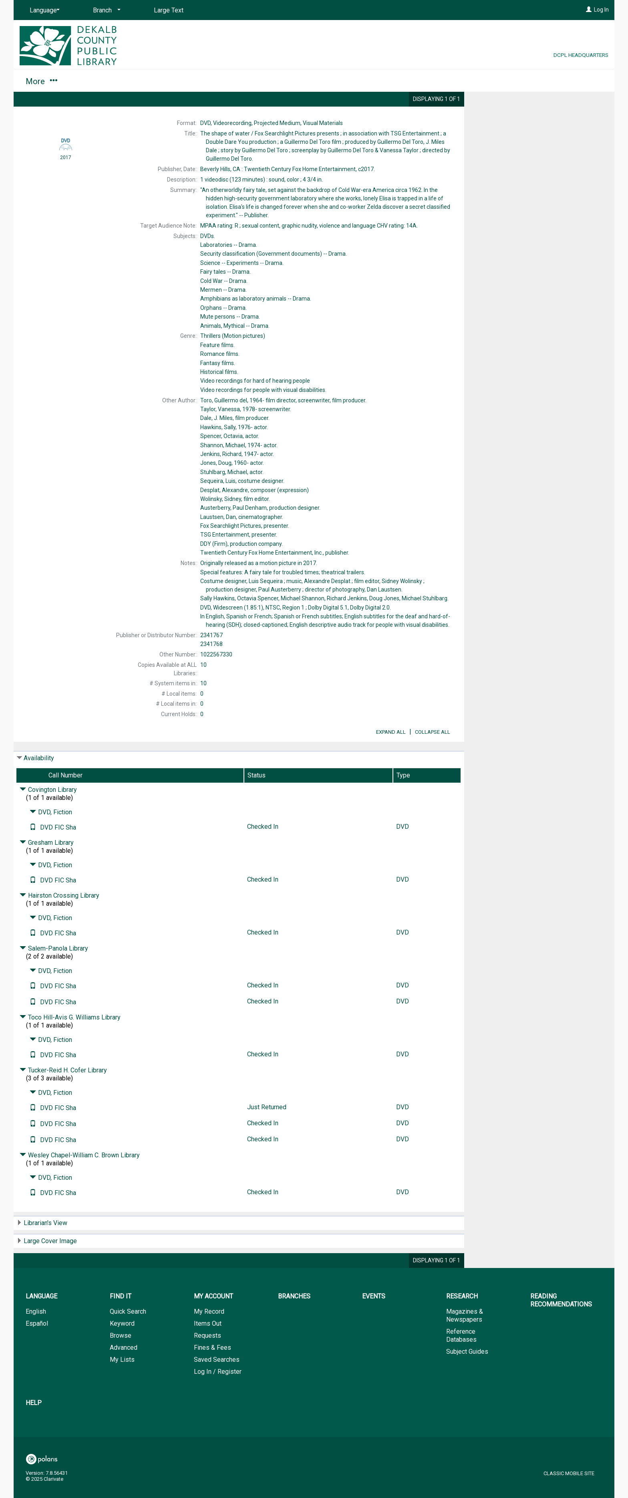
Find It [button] (41, 81)
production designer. (260, 508)
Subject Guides (467, 1374)
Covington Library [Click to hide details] (48, 812)
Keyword (122, 1346)
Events (223, 81)
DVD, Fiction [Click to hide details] (51, 834)
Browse (120, 1358)
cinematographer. (241, 517)
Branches (170, 81)
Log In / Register (218, 1394)
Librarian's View (45, 1245)
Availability (39, 780)
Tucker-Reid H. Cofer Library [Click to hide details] (63, 1092)
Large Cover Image (50, 1263)
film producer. (235, 418)
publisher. (274, 552)
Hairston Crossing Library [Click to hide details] (59, 918)
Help (34, 1425)
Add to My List (538, 121)
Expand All (391, 754)
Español (37, 1346)
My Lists (122, 1382)
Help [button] (457, 81)
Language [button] (41, 1318)
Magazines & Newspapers (464, 1338)
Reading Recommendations (372, 81)
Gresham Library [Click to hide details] (47, 865)
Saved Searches (217, 1382)
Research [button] (279, 81)
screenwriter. (245, 409)
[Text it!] (33, 850)
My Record (209, 1334)
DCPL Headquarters (581, 55)
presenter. (244, 526)
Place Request (517, 104)
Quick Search (128, 1334)
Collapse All (432, 754)
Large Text (168, 10)
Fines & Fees (212, 1370)
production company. (241, 544)
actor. (234, 427)
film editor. (235, 499)
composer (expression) (254, 490)
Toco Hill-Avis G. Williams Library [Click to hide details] (70, 1040)
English (36, 1334)
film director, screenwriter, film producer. (283, 400)
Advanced (123, 1370)
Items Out (207, 1346)
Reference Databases (461, 1358)
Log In (601, 9)
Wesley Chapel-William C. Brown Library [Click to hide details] (80, 1177)
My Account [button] (105, 81)
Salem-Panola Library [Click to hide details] (54, 971)
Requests (207, 1358)
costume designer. (242, 481)
